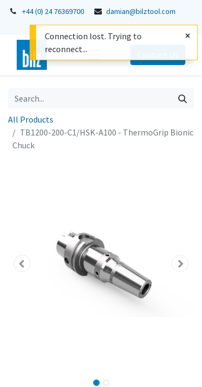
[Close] (187, 35)
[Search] (182, 98)
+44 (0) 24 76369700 (53, 11)
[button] (22, 263)
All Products (30, 119)
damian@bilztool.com (141, 11)
